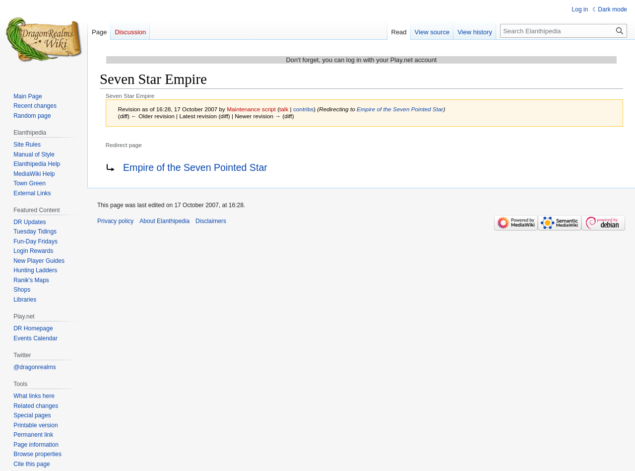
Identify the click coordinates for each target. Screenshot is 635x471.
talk (283, 109)
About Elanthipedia (164, 221)
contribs (303, 109)
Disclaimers (210, 221)
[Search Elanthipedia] (563, 31)
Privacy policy (115, 221)
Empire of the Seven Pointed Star (400, 109)
